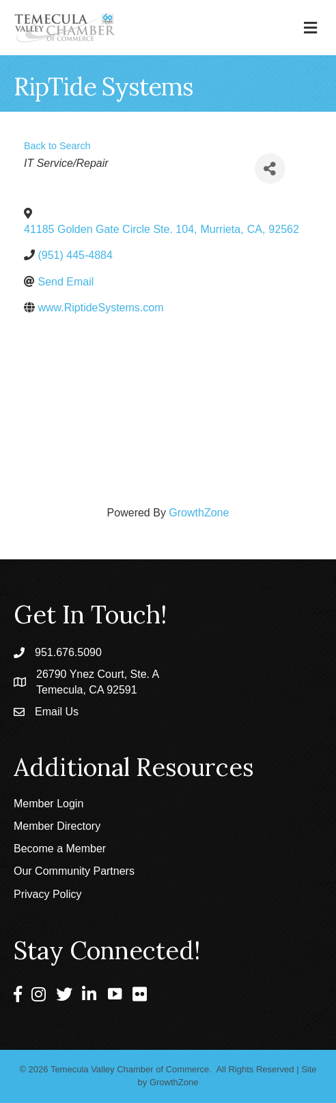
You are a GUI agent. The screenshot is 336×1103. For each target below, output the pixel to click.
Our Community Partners (74, 871)
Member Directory (57, 826)
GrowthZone (199, 512)
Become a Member (60, 848)
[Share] (270, 168)
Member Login (48, 803)
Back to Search (57, 145)
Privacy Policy (48, 894)
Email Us (57, 711)
